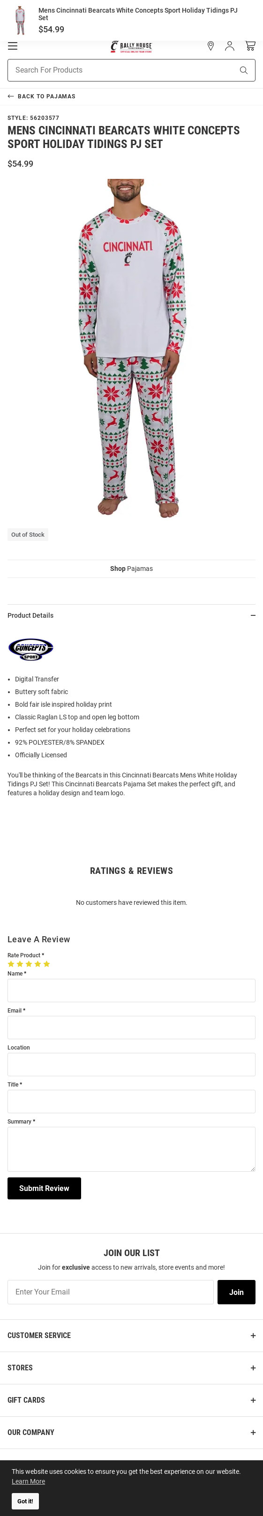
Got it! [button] (25, 1501)
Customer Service (39, 1335)
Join (236, 1292)
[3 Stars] (29, 964)
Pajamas (131, 568)
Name (15, 974)
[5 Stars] (47, 964)
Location (19, 1048)
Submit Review (44, 1188)
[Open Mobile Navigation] (13, 46)
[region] (131, 715)
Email (15, 1011)
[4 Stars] (38, 964)
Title (13, 1085)
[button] (211, 46)
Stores (20, 1367)
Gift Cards (26, 1400)
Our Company (31, 1432)
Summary (19, 1122)
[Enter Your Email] (111, 1292)
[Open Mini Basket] (249, 46)
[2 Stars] (20, 964)
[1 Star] (12, 964)
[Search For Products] (109, 70)
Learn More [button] (28, 1481)
